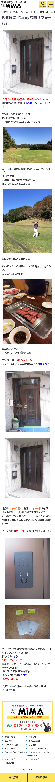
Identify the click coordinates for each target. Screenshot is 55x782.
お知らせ (32, 737)
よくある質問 (34, 741)
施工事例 (8, 741)
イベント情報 (10, 737)
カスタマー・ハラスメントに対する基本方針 (39, 753)
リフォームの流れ (12, 745)
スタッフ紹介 (10, 759)
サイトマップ (34, 759)
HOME (5, 12)
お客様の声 (9, 763)
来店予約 (13, 777)
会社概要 (32, 745)
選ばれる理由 (10, 749)
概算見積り (41, 777)
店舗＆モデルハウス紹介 (15, 752)
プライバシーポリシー (37, 749)
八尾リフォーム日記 (23, 12)
